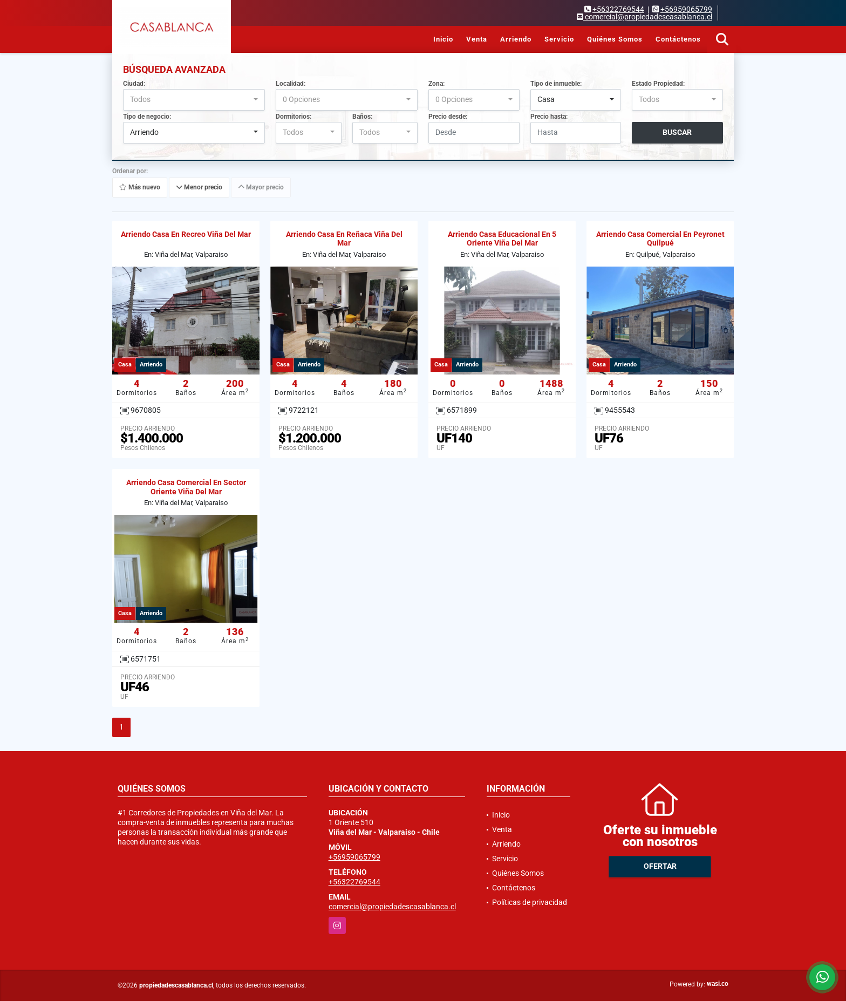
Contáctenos (678, 39)
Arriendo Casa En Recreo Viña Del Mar (186, 234)
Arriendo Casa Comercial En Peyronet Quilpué (660, 239)
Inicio (443, 39)
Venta (476, 39)
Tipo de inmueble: (556, 83)
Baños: (362, 116)
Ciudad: (134, 83)
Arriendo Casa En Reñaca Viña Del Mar (344, 239)
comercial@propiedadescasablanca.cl (392, 906)
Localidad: (290, 83)
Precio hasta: (549, 116)
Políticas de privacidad (529, 902)
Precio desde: (447, 116)
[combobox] (194, 100)
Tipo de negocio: (147, 116)
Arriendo (515, 39)
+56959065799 (686, 9)
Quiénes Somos (615, 39)
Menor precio (199, 187)
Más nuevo (139, 187)
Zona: (436, 83)
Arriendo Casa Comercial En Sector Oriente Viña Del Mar (186, 487)
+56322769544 (618, 9)
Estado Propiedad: (658, 83)
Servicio (559, 39)
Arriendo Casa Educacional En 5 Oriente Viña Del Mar (502, 239)
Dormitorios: (293, 116)
